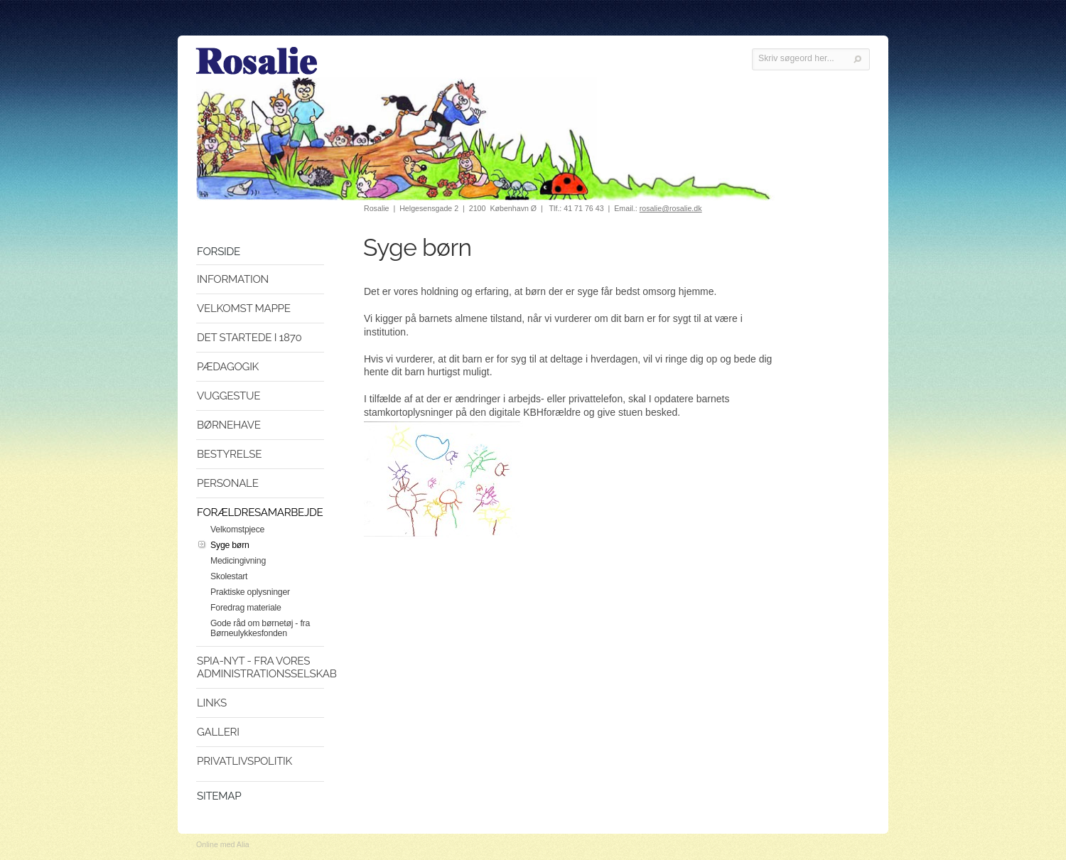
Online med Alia (222, 844)
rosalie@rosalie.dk (671, 208)
